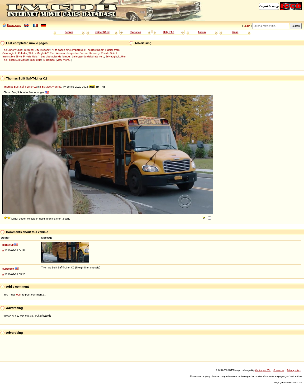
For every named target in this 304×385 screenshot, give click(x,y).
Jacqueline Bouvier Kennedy (83, 53)
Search (69, 32)
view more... (64, 59)
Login (246, 26)
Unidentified (102, 32)
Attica (24, 59)
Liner (30, 86)
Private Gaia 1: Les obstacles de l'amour (47, 56)
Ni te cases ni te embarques (68, 50)
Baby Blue (35, 59)
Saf (22, 86)
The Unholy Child (12, 50)
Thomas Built (11, 86)
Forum (202, 32)
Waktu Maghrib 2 (38, 53)
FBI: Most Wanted (50, 86)
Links (235, 32)
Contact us (278, 370)
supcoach (8, 268)
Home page (14, 25)
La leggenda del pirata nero (88, 56)
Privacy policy (293, 370)
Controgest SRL (263, 370)
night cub (8, 244)
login (19, 294)
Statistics (135, 32)
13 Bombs (49, 59)
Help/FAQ (168, 32)
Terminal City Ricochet (37, 50)
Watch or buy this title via (27, 316)
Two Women (57, 53)
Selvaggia (111, 56)
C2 (35, 86)
